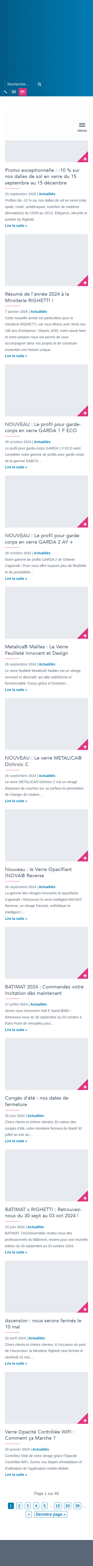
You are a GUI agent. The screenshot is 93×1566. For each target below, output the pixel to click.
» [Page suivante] (29, 1514)
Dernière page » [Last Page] (50, 1514)
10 (58, 1506)
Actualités (47, 194)
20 (67, 1506)
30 (77, 1506)
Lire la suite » (16, 226)
